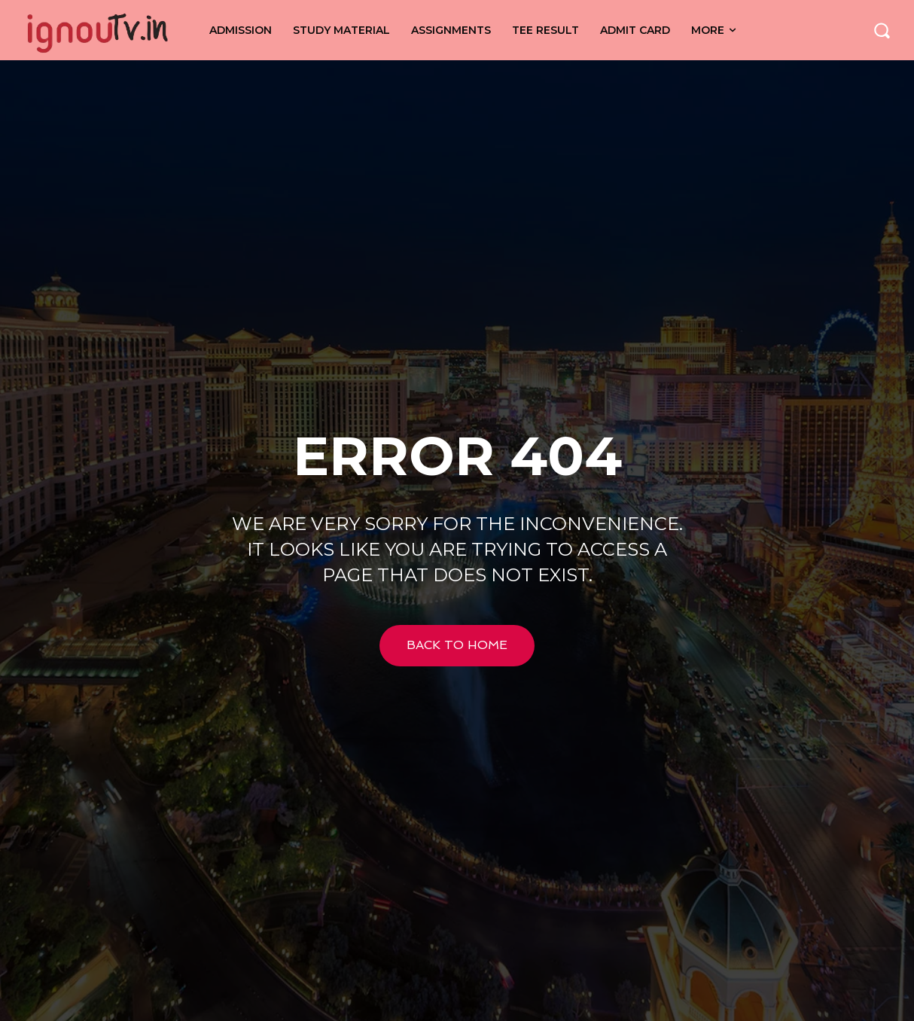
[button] (881, 30)
